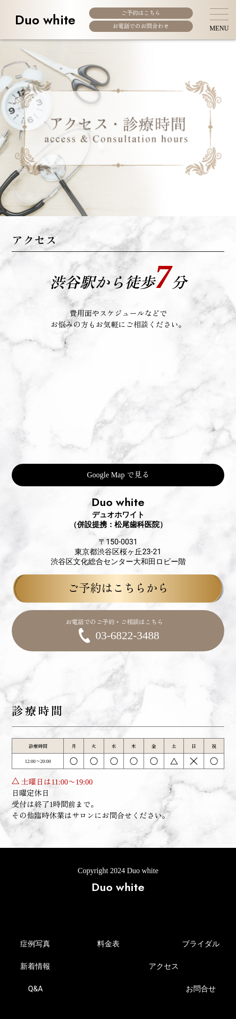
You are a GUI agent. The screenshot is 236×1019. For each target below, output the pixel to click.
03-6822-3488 (114, 630)
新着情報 (35, 966)
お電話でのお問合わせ (141, 26)
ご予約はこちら (140, 13)
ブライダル (201, 943)
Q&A (35, 988)
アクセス (164, 966)
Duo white (45, 19)
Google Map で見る (118, 475)
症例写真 (35, 943)
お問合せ (201, 988)
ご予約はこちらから (118, 588)
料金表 (108, 943)
